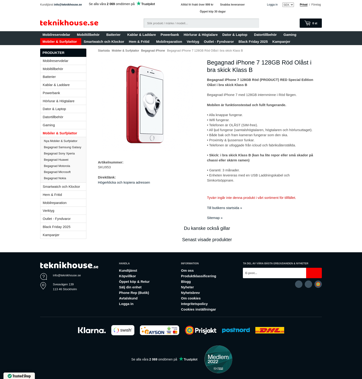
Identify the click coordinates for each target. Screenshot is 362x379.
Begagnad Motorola (57, 166)
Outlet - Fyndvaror (219, 41)
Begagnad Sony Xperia (59, 153)
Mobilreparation (169, 41)
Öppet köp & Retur (134, 281)
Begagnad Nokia (55, 178)
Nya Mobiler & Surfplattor (60, 141)
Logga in (272, 4)
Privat (304, 4)
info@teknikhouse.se (68, 4)
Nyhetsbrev (190, 293)
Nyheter (187, 287)
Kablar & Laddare (141, 35)
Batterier (114, 35)
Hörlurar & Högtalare (201, 35)
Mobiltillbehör (89, 35)
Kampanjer (281, 41)
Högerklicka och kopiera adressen (124, 182)
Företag (316, 4)
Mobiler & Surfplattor (60, 41)
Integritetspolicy (194, 304)
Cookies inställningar (198, 309)
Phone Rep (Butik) (134, 293)
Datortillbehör (266, 35)
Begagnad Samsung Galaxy (62, 147)
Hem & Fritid (140, 41)
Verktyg (193, 41)
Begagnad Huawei (56, 159)
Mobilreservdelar (57, 35)
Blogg (186, 281)
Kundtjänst (128, 270)
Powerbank (169, 35)
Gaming (291, 35)
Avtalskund (128, 298)
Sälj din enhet (130, 287)
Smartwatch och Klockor (104, 41)
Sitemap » (215, 218)
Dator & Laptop (235, 35)
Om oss (187, 270)
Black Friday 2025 (253, 41)
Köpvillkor (127, 276)
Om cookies (191, 298)
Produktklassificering (198, 276)
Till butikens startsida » (224, 208)
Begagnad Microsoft (57, 172)
